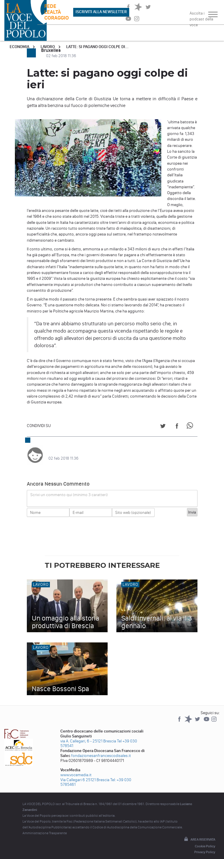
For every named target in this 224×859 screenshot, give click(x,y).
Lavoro (48, 46)
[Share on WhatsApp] (190, 427)
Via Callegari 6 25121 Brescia (84, 774)
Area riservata (199, 834)
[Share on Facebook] (176, 427)
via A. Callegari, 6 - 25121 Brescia (88, 735)
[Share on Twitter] (162, 427)
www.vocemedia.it (76, 769)
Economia (19, 46)
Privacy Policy (204, 846)
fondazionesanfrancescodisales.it (101, 749)
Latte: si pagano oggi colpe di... (97, 46)
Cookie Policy (205, 840)
